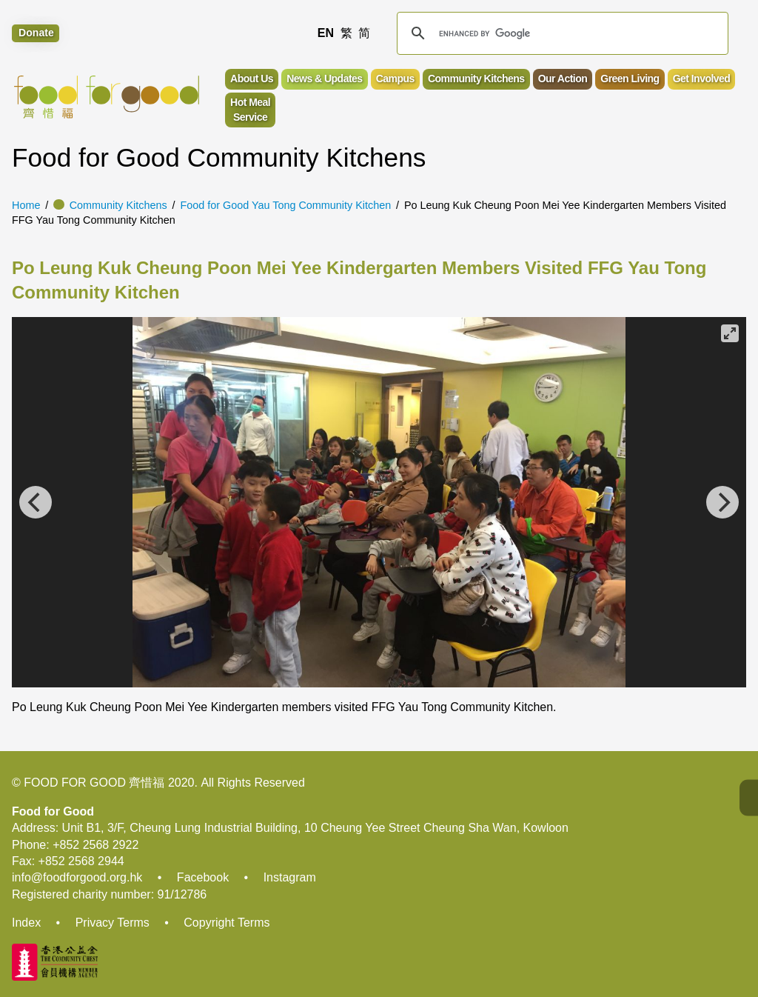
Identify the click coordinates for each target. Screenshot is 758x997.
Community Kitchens (118, 205)
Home (26, 205)
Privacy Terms (113, 922)
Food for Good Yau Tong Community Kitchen (285, 205)
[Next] (722, 502)
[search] (560, 33)
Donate (36, 33)
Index (26, 922)
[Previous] (35, 502)
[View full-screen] (730, 333)
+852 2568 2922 (95, 844)
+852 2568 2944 (81, 861)
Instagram (290, 877)
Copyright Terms (226, 922)
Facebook (203, 877)
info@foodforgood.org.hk (77, 877)
